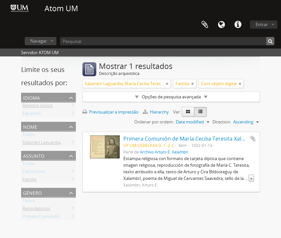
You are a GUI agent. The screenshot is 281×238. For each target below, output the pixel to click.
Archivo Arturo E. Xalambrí (164, 151)
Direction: (221, 122)
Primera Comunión (41, 218)
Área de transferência (205, 25)
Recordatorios (36, 210)
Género (32, 192)
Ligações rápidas (238, 25)
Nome (30, 126)
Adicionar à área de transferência (253, 138)
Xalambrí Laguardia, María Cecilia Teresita (62, 144)
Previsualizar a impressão (110, 112)
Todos (28, 136)
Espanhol (31, 115)
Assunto (34, 155)
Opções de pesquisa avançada (171, 97)
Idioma (221, 25)
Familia (29, 181)
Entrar (262, 24)
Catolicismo (33, 173)
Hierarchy (156, 112)
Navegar (38, 41)
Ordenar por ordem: (154, 122)
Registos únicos (37, 107)
